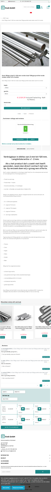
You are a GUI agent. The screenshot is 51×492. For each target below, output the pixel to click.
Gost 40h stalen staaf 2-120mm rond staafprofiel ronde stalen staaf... (23, 328)
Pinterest (31, 113)
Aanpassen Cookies (18, 487)
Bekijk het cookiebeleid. (17, 483)
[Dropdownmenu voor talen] (12, 1)
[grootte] (25, 94)
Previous (37, 385)
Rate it (33, 139)
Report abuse (46, 357)
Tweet (25, 113)
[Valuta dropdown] (3, 1)
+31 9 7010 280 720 (25, 1)
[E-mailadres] (18, 472)
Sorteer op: (6, 395)
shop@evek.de (12, 451)
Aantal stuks (7, 102)
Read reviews (19, 139)
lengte (5, 85)
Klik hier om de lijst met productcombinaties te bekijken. (16, 144)
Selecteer (6, 399)
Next (47, 385)
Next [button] (50, 321)
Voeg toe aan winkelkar (11, 427)
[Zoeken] (31, 7)
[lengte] (25, 88)
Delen (19, 113)
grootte (6, 91)
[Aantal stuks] (25, 105)
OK (42, 471)
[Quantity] (17, 408)
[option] (23, 323)
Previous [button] (1, 321)
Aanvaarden (6, 487)
